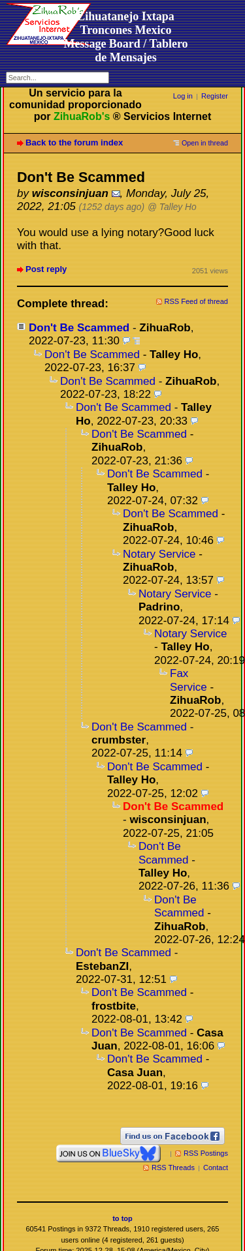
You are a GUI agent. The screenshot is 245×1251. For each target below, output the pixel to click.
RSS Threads (173, 1167)
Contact (215, 1167)
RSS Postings (206, 1153)
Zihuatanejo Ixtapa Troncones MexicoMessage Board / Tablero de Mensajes (125, 37)
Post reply (46, 269)
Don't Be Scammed (79, 328)
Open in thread (205, 143)
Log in (183, 96)
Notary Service (159, 554)
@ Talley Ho (172, 207)
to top (122, 1218)
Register (214, 96)
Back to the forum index (74, 142)
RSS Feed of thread (197, 301)
